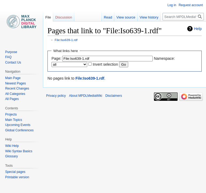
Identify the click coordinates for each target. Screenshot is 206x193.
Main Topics (13, 120)
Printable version (17, 177)
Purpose (11, 52)
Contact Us (13, 62)
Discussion (63, 17)
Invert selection (105, 64)
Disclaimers (113, 96)
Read (108, 17)
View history (149, 17)
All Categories (15, 94)
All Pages (12, 99)
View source (125, 17)
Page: (56, 58)
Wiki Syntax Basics (18, 151)
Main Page (12, 78)
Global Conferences (19, 130)
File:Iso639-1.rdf (66, 40)
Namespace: (164, 58)
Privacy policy (56, 96)
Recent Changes (17, 88)
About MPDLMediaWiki (85, 96)
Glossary (11, 156)
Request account (191, 5)
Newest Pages (15, 83)
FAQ (8, 57)
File (48, 17)
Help (198, 29)
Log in (171, 5)
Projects (11, 114)
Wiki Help (12, 146)
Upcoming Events (17, 125)
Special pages (15, 172)
